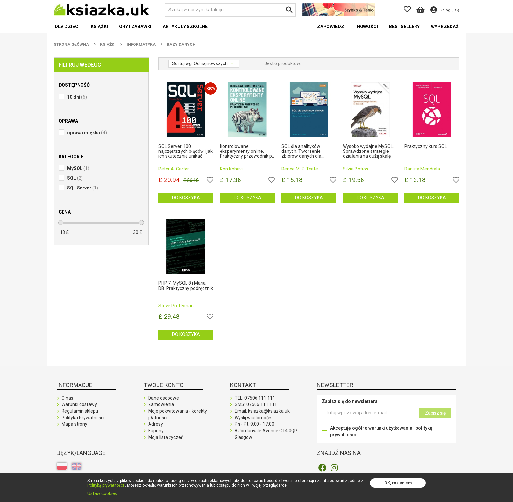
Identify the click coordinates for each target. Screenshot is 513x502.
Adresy (155, 424)
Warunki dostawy (79, 404)
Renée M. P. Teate (299, 168)
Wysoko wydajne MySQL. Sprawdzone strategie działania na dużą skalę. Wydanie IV (368, 151)
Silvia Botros (355, 168)
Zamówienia (161, 404)
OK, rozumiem (398, 483)
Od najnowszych (211, 63)
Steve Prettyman (176, 305)
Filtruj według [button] (80, 65)
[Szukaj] (230, 10)
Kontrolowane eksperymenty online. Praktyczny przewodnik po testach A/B (247, 151)
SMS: (256, 404)
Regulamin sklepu (80, 411)
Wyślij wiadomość (253, 417)
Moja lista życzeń (166, 437)
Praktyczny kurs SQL (425, 146)
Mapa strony (74, 424)
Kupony (156, 430)
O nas (67, 398)
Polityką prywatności (105, 485)
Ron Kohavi (231, 168)
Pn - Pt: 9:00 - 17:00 (254, 424)
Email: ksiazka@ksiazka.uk (262, 411)
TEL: (255, 398)
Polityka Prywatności (83, 417)
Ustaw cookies (102, 493)
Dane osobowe (163, 398)
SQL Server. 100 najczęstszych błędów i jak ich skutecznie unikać (185, 151)
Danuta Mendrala (422, 168)
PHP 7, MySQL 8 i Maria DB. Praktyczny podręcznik (185, 286)
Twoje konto (164, 385)
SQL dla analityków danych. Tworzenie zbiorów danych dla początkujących (301, 151)
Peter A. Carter (173, 168)
